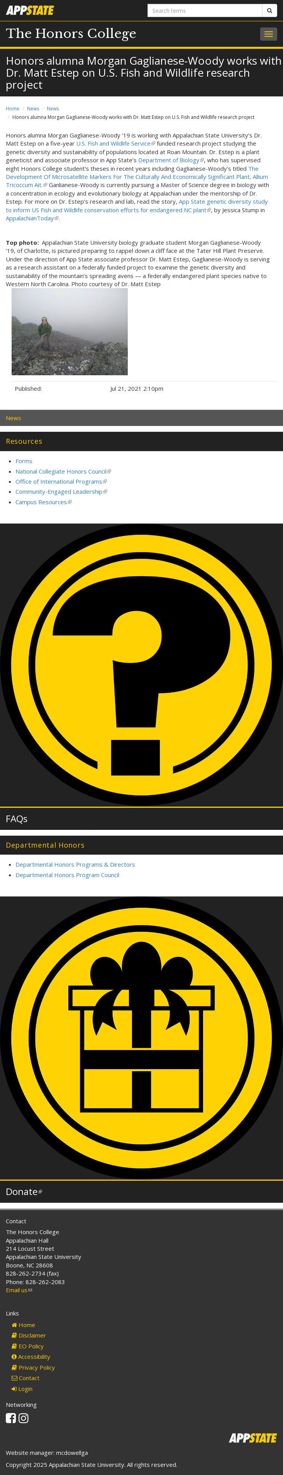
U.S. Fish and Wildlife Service (115, 143)
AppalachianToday (32, 218)
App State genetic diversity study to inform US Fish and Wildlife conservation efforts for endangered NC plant (137, 205)
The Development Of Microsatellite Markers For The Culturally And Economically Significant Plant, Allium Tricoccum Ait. (137, 177)
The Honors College (71, 33)
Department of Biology (171, 160)
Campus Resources (43, 502)
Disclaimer (29, 1335)
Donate (24, 1191)
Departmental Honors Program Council (67, 875)
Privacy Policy (33, 1367)
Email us (19, 1290)
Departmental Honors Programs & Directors (75, 864)
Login (22, 1389)
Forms (24, 461)
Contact (25, 1378)
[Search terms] (205, 10)
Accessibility (31, 1356)
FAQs (16, 818)
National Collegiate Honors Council (63, 471)
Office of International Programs (61, 481)
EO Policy (28, 1346)
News (33, 108)
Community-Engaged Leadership (61, 491)
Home (12, 108)
